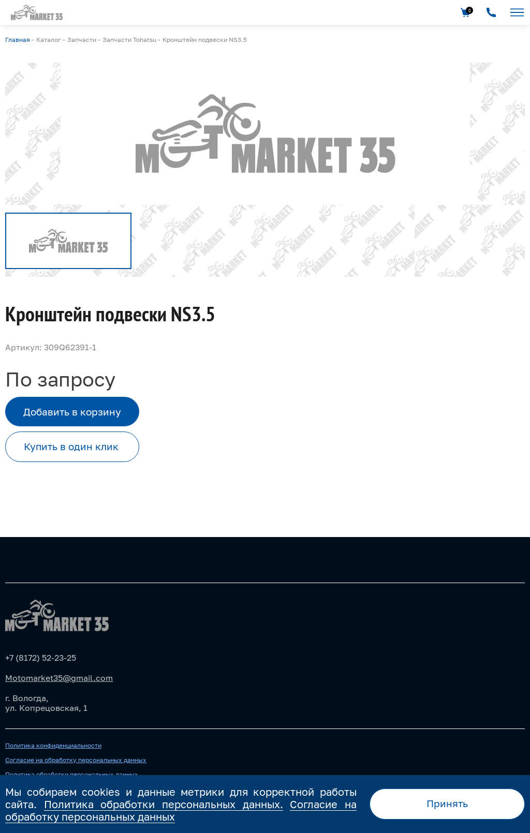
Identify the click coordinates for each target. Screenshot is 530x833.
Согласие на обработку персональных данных (75, 760)
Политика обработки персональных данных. (163, 804)
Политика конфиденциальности (53, 745)
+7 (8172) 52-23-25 (40, 657)
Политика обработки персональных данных (71, 774)
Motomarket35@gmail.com (59, 678)
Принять (447, 803)
